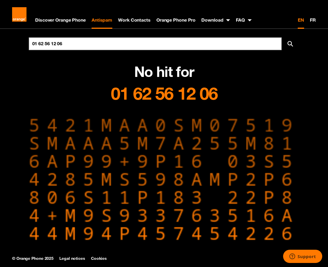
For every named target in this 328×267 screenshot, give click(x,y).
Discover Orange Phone (60, 20)
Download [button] (212, 20)
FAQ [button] (240, 20)
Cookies (99, 258)
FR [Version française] (313, 20)
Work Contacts (134, 20)
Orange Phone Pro (176, 20)
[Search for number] (155, 43)
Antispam (102, 20)
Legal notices (72, 258)
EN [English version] (301, 20)
